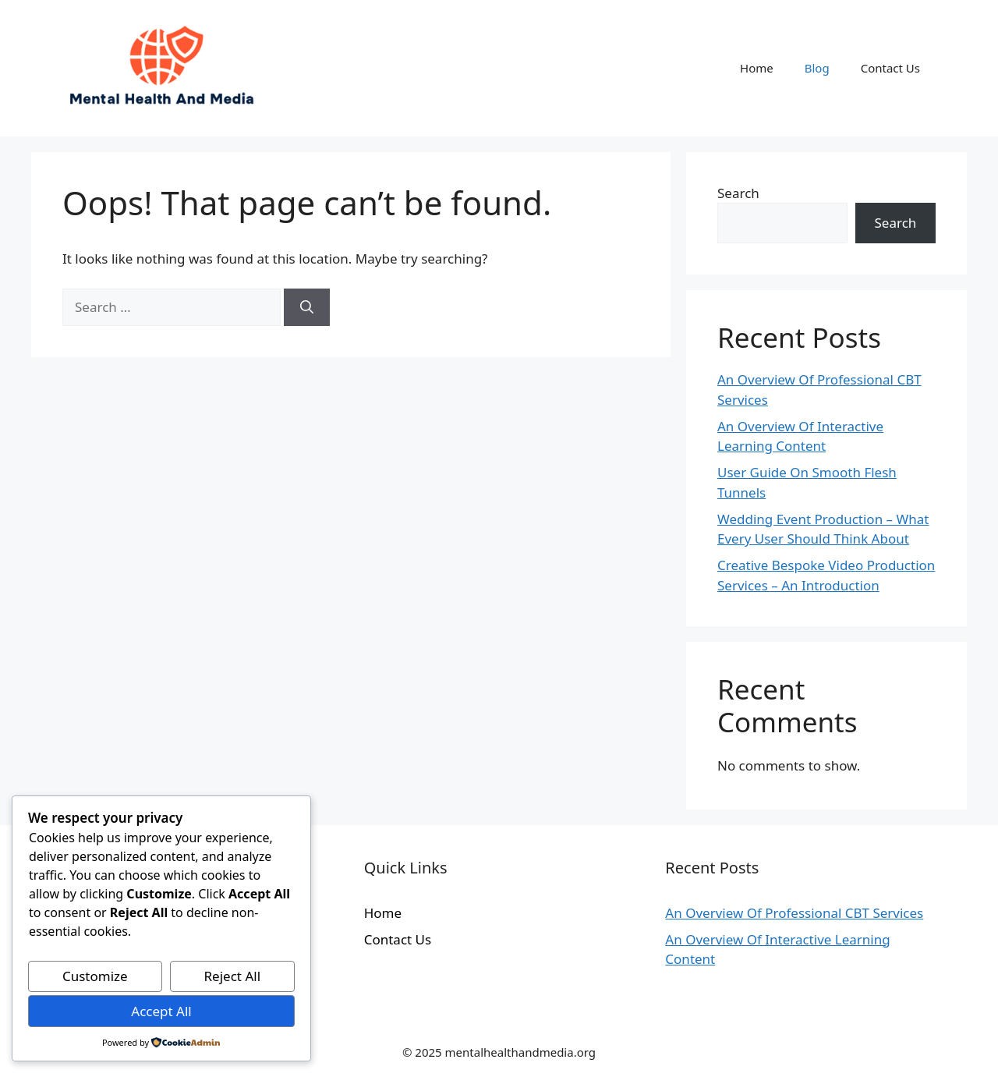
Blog (817, 68)
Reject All (232, 976)
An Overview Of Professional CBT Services (794, 913)
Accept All (161, 1011)
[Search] (307, 307)
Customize (95, 976)
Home (756, 68)
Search (738, 193)
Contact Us (890, 68)
